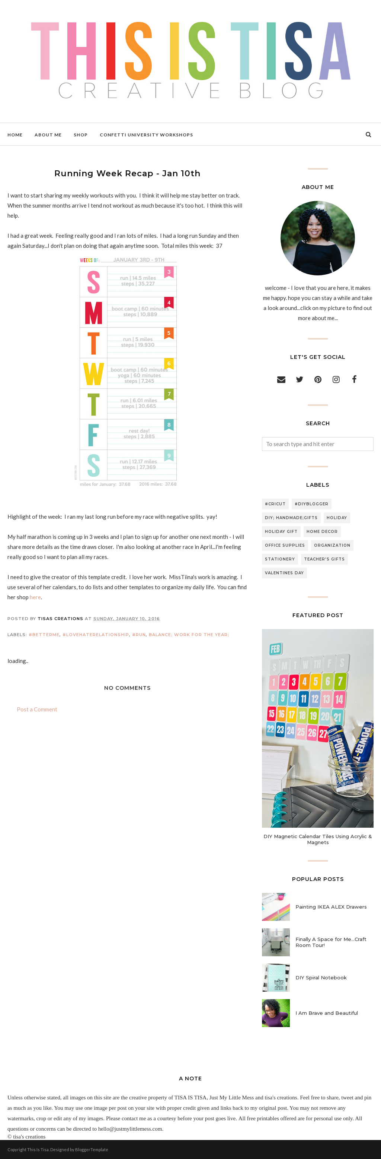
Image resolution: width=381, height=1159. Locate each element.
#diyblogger (312, 504)
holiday (337, 517)
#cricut (275, 504)
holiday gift (281, 531)
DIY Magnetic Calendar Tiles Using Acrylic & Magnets (317, 839)
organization (332, 545)
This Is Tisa (38, 1149)
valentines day (284, 573)
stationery (280, 559)
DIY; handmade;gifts (291, 517)
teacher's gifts (324, 559)
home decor (322, 531)
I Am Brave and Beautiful (326, 1013)
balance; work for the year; (189, 634)
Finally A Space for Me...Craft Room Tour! (330, 942)
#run (139, 634)
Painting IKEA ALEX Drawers (331, 907)
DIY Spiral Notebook (321, 977)
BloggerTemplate (91, 1149)
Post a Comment (37, 709)
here (35, 597)
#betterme (44, 634)
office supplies (285, 545)
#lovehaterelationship (96, 634)
